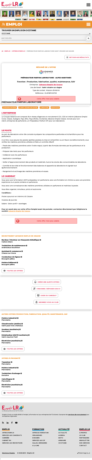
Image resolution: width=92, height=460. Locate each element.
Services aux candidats (12, 435)
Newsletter (84, 440)
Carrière (5, 438)
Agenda (61, 435)
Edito (60, 438)
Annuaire (62, 440)
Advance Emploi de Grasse (19, 211)
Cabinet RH (6, 440)
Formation (38, 429)
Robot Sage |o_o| (83, 453)
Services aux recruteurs (12, 443)
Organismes (37, 435)
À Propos (83, 433)
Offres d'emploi (18, 51)
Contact (83, 445)
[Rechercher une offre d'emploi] (88, 38)
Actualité (63, 429)
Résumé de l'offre (46, 67)
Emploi (7, 51)
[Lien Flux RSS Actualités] (3, 423)
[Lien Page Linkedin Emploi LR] (7, 423)
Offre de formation (40, 433)
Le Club (82, 435)
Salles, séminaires (39, 443)
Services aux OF (38, 440)
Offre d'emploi (8, 433)
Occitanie (62, 443)
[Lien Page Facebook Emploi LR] (11, 423)
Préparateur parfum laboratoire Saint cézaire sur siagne (50, 51)
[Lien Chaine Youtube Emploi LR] (16, 423)
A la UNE (35, 445)
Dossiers (36, 438)
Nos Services (84, 443)
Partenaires (84, 438)
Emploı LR (84, 429)
